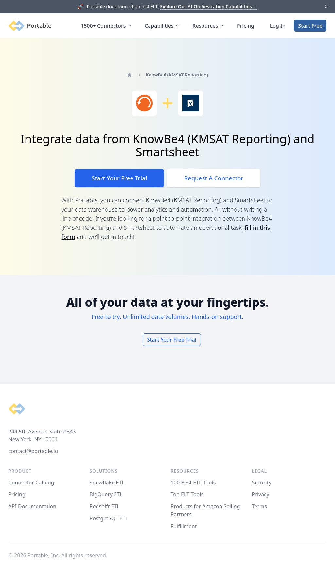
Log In (278, 25)
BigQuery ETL (106, 494)
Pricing (245, 25)
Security (262, 482)
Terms (259, 506)
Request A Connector (213, 178)
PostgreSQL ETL (109, 518)
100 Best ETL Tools (193, 482)
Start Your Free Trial (119, 178)
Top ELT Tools (187, 494)
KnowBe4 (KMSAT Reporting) (177, 75)
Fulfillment (184, 526)
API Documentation (33, 506)
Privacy (260, 494)
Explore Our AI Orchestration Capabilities (208, 6)
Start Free (310, 25)
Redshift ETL (105, 506)
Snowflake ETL (107, 482)
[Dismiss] (326, 6)
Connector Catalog (31, 482)
